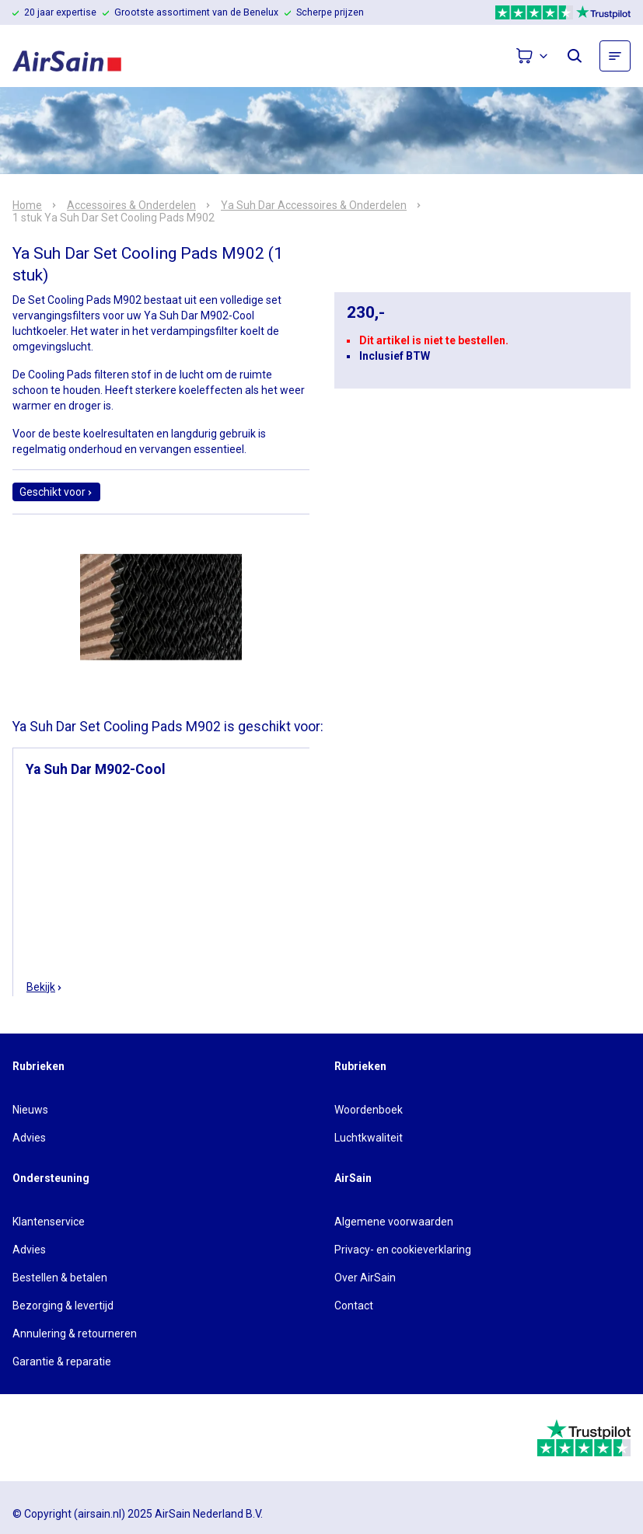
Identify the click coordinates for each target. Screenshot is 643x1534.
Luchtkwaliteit (368, 1137)
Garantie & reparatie (61, 1361)
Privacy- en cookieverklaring (402, 1249)
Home (27, 205)
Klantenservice (48, 1221)
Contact (353, 1305)
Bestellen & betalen (59, 1277)
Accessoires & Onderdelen (131, 205)
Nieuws (30, 1109)
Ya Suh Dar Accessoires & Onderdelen (314, 205)
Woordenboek (368, 1109)
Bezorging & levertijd (63, 1305)
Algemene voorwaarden (393, 1221)
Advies (29, 1137)
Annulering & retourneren (74, 1333)
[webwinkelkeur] (55, 1437)
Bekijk (44, 987)
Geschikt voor (56, 492)
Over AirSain (365, 1277)
